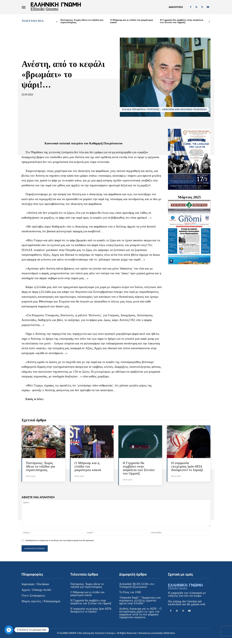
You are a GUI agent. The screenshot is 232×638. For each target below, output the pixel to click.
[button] (176, 7)
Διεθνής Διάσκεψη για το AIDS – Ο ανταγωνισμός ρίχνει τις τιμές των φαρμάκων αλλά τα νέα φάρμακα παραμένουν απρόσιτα (140, 613)
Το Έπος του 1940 (130, 592)
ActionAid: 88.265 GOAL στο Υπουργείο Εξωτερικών (136, 585)
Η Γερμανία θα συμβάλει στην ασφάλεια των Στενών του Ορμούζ (181, 21)
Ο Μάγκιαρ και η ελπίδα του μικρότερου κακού (131, 21)
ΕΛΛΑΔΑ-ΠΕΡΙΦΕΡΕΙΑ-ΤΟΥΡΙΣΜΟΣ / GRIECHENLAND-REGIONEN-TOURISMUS (164, 109)
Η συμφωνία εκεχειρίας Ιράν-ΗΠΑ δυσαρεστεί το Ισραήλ (187, 466)
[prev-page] (57, 22)
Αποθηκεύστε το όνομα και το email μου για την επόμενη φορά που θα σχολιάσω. (59, 540)
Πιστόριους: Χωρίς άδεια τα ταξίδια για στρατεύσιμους (81, 21)
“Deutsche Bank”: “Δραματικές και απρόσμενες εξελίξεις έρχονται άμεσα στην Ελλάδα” (140, 600)
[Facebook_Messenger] (9, 629)
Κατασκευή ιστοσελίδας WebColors (157, 633)
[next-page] (209, 22)
